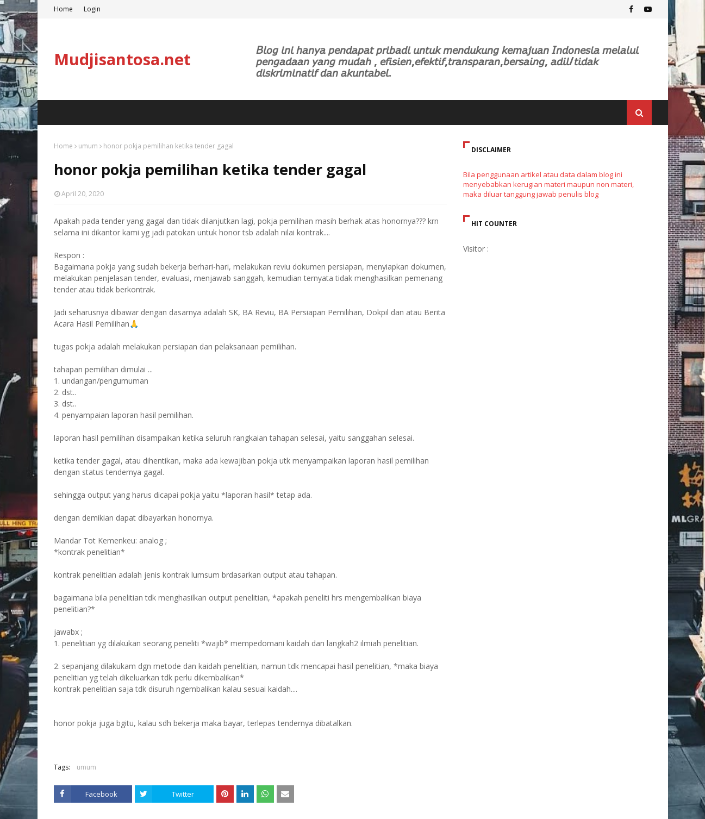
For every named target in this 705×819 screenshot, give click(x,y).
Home (63, 9)
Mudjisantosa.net (122, 59)
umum (88, 146)
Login (92, 9)
